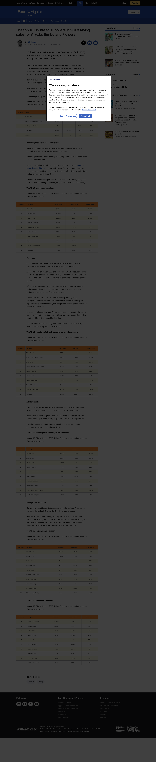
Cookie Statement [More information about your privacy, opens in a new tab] (89, 110)
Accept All (85, 116)
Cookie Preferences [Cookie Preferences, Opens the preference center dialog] (68, 116)
